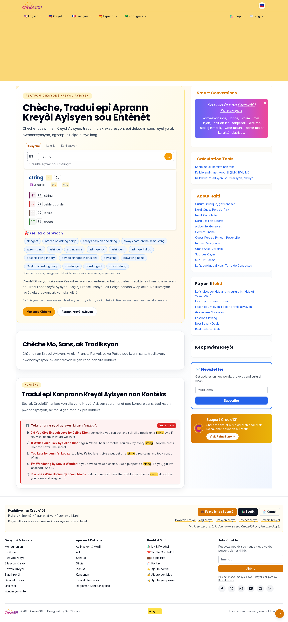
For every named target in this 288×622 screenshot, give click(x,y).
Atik (78, 552)
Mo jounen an (14, 546)
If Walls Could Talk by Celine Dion (55, 443)
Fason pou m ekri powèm (212, 301)
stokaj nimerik (210, 128)
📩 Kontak (269, 511)
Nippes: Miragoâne (207, 243)
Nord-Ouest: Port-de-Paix (212, 209)
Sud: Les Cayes (205, 254)
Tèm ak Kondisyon (88, 580)
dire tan (255, 123)
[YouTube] (250, 588)
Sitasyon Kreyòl (226, 520)
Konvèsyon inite (15, 591)
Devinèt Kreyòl (248, 520)
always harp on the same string (144, 241)
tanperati (239, 123)
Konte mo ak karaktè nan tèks (214, 166)
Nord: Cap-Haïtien (207, 215)
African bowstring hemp (60, 241)
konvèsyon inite (214, 118)
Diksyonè (33, 146)
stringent (32, 241)
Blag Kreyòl (205, 520)
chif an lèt (221, 123)
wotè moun (233, 128)
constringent (94, 266)
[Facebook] (222, 588)
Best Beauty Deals (207, 323)
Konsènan (82, 574)
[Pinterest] (260, 588)
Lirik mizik (11, 585)
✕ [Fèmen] (265, 103)
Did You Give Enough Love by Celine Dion (59, 432)
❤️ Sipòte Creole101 (160, 552)
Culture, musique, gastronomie (215, 204)
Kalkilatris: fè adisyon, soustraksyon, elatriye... (225, 178)
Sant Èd (81, 557)
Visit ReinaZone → (222, 436)
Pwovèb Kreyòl (185, 520)
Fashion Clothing (206, 318)
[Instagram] (241, 588)
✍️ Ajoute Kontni (158, 569)
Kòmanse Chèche (39, 311)
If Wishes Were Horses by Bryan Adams (59, 474)
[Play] (57, 177)
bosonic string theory (41, 257)
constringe (72, 266)
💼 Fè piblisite (156, 557)
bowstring (110, 257)
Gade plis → (166, 425)
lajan (206, 123)
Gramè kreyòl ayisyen (209, 312)
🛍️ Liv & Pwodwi (158, 546)
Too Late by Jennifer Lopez (51, 453)
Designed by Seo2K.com (63, 611)
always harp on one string (100, 241)
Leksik (50, 145)
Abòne (250, 568)
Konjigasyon (69, 145)
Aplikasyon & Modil (88, 546)
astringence (74, 249)
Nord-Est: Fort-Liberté (209, 220)
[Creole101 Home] (32, 5)
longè (234, 118)
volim (246, 118)
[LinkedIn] (270, 588)
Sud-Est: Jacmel (205, 260)
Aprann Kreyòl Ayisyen (77, 311)
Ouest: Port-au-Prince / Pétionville (217, 237)
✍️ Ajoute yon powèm (161, 580)
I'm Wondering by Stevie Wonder (54, 464)
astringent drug (141, 249)
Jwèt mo (10, 552)
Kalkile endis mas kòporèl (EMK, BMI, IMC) (223, 172)
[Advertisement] (144, 51)
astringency (97, 249)
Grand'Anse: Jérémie (209, 248)
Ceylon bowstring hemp (42, 266)
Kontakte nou (226, 580)
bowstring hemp (134, 257)
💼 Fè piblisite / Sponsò (217, 511)
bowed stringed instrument (79, 257)
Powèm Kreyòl (270, 520)
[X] (231, 588)
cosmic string (117, 266)
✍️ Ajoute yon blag (159, 574)
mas (256, 118)
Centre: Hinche (205, 232)
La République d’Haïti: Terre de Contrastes (223, 265)
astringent (117, 249)
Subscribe (231, 401)
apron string (35, 249)
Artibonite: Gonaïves (208, 226)
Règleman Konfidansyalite (93, 585)
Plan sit (80, 569)
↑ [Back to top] (279, 614)
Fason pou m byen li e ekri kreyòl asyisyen (223, 306)
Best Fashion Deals (207, 329)
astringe (54, 249)
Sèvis (79, 563)
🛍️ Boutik (247, 511)
